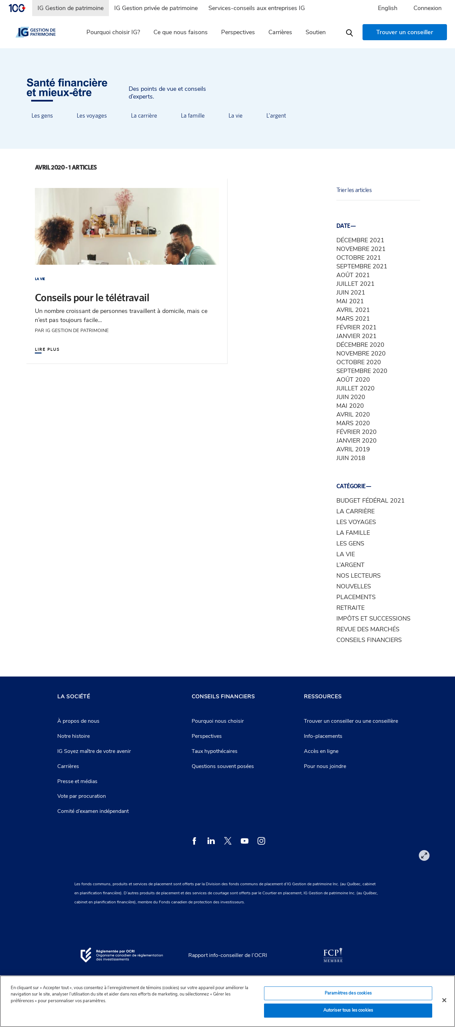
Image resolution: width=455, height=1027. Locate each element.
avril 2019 (353, 449)
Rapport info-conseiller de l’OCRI (227, 955)
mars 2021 (353, 319)
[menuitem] (20, 8)
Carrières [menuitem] (280, 32)
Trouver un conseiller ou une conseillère (351, 721)
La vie (236, 115)
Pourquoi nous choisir (218, 721)
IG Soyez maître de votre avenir (94, 751)
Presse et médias (77, 781)
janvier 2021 (356, 336)
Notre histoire (73, 736)
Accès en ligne (321, 751)
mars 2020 (353, 423)
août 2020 (353, 380)
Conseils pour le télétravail (92, 297)
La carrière (144, 115)
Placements (356, 597)
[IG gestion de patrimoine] (41, 32)
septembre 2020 (361, 371)
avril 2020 (353, 414)
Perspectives (207, 736)
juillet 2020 (355, 388)
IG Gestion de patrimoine (71, 8)
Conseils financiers (369, 640)
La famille (193, 115)
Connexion (427, 8)
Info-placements (323, 736)
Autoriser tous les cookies (348, 1010)
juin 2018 (350, 458)
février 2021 (356, 327)
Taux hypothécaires (215, 751)
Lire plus (47, 348)
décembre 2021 (360, 240)
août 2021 (353, 275)
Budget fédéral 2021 (370, 501)
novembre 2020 (361, 353)
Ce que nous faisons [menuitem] (180, 32)
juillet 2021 (355, 284)
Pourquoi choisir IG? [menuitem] (113, 32)
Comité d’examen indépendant (93, 811)
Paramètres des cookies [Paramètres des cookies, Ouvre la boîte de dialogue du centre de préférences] (348, 993)
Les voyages (92, 115)
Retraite (350, 608)
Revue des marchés (367, 629)
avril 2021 (353, 310)
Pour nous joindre (325, 766)
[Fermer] (444, 1000)
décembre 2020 (360, 345)
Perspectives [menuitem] (238, 32)
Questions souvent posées (223, 766)
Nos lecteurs (358, 576)
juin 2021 (350, 292)
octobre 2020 (358, 362)
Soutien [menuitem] (316, 32)
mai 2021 (350, 301)
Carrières (68, 766)
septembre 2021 (361, 266)
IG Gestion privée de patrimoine (156, 8)
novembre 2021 (361, 249)
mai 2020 (350, 406)
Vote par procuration (81, 796)
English (387, 8)
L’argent (276, 115)
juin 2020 (350, 397)
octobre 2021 (358, 258)
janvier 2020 (356, 441)
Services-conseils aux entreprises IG (256, 8)
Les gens (42, 115)
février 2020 (356, 432)
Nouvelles (353, 586)
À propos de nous (78, 721)
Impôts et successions (373, 619)
